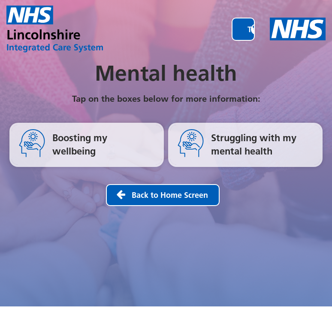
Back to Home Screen (170, 195)
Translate (259, 29)
